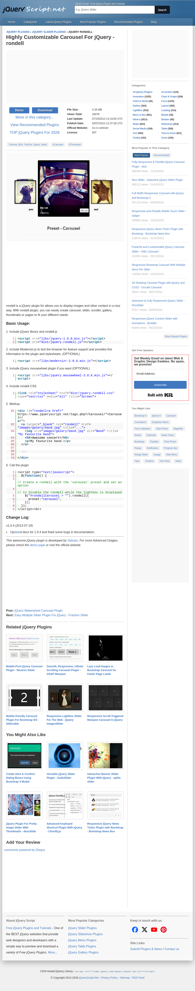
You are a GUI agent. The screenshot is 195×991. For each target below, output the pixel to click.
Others (136, 119)
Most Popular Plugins (93, 21)
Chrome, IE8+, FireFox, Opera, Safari (28, 144)
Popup (138, 448)
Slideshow (167, 124)
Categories (30, 21)
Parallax (154, 441)
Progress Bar (170, 448)
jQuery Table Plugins (82, 946)
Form (164, 101)
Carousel (171, 415)
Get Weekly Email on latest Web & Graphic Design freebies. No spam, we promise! (159, 361)
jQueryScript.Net (89, 977)
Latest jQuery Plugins (59, 21)
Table (164, 128)
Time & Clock (168, 133)
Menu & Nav (139, 115)
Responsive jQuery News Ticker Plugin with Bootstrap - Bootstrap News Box (105, 827)
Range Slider (141, 454)
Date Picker (162, 428)
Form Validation (142, 428)
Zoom (164, 137)
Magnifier (178, 428)
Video (178, 461)
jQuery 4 (156, 415)
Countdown (140, 422)
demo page (37, 545)
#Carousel (58, 144)
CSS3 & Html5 (140, 101)
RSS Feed (138, 977)
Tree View (164, 461)
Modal (138, 435)
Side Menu (171, 454)
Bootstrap (139, 441)
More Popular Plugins (176, 336)
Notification (152, 448)
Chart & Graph (169, 96)
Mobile (165, 115)
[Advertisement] (65, 76)
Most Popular (141, 155)
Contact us (172, 949)
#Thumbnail (75, 144)
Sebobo (72, 540)
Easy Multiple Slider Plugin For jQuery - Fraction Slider (51, 615)
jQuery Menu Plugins (82, 940)
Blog (154, 21)
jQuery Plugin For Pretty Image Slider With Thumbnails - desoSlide (21, 827)
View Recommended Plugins (34, 125)
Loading (165, 110)
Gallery (137, 105)
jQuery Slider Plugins (82, 928)
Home (11, 21)
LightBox (138, 110)
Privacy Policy (109, 977)
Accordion (167, 92)
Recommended (161, 155)
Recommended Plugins (128, 21)
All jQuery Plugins (142, 92)
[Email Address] (160, 373)
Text (135, 133)
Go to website (100, 127)
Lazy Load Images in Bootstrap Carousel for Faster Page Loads (101, 670)
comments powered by (24, 850)
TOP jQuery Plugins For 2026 (35, 132)
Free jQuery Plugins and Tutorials (35, 7)
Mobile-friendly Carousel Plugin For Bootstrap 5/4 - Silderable (22, 720)
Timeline (149, 461)
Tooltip (136, 137)
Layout (165, 105)
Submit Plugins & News (146, 949)
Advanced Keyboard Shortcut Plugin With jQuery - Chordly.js (64, 827)
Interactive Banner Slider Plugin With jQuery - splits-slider (104, 777)
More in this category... (35, 117)
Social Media (140, 128)
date (17, 532)
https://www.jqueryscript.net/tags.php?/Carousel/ (61, 414)
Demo (19, 110)
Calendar (151, 435)
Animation (138, 96)
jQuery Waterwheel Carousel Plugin (38, 610)
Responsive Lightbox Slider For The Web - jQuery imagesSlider (64, 720)
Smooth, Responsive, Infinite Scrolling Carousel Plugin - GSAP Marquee (65, 670)
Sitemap (125, 977)
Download (45, 110)
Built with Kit (160, 395)
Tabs (137, 461)
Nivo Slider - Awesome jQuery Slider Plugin (157, 179)
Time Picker (170, 441)
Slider (136, 124)
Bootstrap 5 (140, 415)
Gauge (156, 454)
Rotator (165, 119)
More (51, 952)
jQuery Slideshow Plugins (85, 934)
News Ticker (167, 435)
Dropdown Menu (160, 422)
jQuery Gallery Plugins (83, 952)
